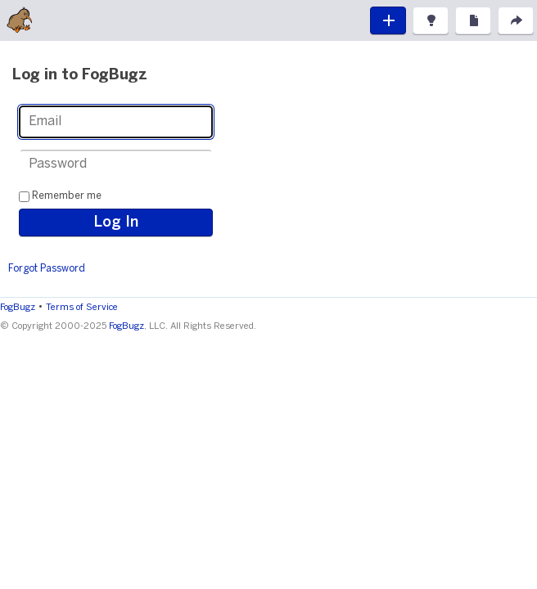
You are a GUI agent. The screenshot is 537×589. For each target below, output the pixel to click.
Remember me (67, 195)
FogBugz (17, 307)
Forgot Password (46, 268)
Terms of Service (82, 307)
